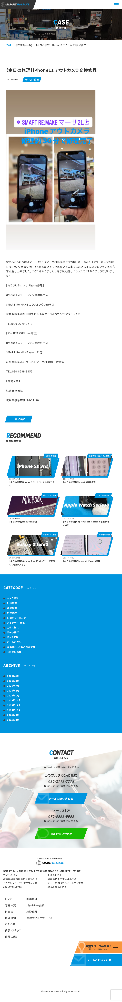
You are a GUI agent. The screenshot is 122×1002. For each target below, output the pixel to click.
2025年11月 (14, 705)
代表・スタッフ (13, 930)
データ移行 (13, 632)
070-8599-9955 (61, 816)
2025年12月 (14, 700)
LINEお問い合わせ (61, 834)
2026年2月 (13, 690)
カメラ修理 (13, 598)
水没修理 (12, 612)
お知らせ (10, 924)
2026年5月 (13, 676)
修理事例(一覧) (23, 45)
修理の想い (12, 937)
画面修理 (32, 899)
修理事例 (10, 918)
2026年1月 (13, 695)
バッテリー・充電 (16, 622)
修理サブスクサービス (39, 918)
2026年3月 (13, 685)
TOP (9, 45)
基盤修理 (12, 608)
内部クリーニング (16, 617)
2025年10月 (14, 710)
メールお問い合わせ (61, 799)
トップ (8, 899)
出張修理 (12, 603)
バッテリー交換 (35, 905)
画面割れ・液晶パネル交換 (21, 647)
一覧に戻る (19, 419)
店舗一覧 (10, 905)
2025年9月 (13, 715)
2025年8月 (13, 719)
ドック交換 (13, 637)
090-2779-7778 (61, 781)
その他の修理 (14, 651)
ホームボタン (14, 642)
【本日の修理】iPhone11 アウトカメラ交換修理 (61, 45)
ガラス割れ (13, 627)
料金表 (9, 912)
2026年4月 (13, 680)
